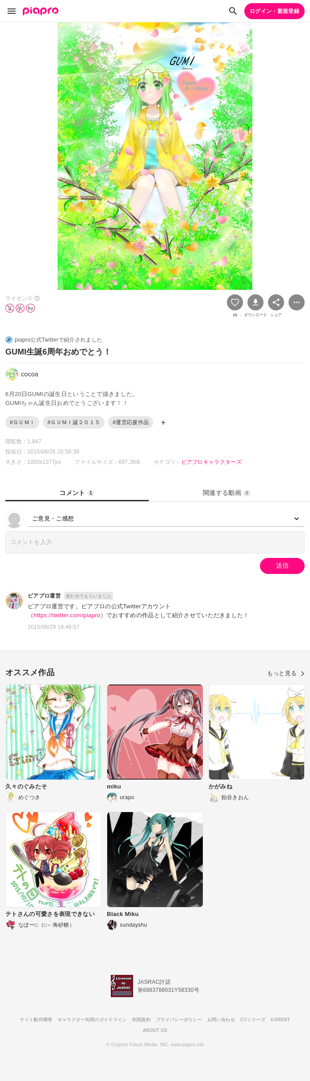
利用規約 (141, 1019)
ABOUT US (155, 1030)
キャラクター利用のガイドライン (92, 1019)
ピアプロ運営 (44, 596)
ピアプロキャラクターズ (211, 462)
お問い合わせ (221, 1019)
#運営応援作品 (131, 422)
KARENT (280, 1019)
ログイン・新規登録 (274, 11)
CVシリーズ (252, 1019)
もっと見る (286, 673)
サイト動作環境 (36, 1019)
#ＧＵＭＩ (22, 422)
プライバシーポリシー (179, 1019)
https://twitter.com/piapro (67, 615)
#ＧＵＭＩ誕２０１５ (73, 422)
